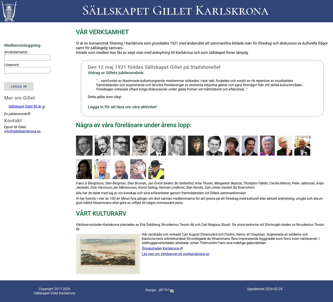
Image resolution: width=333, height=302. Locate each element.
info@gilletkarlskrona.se (22, 131)
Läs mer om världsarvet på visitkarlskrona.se (175, 254)
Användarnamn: (16, 52)
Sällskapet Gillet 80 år (24, 106)
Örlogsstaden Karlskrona (160, 248)
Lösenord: (11, 65)
